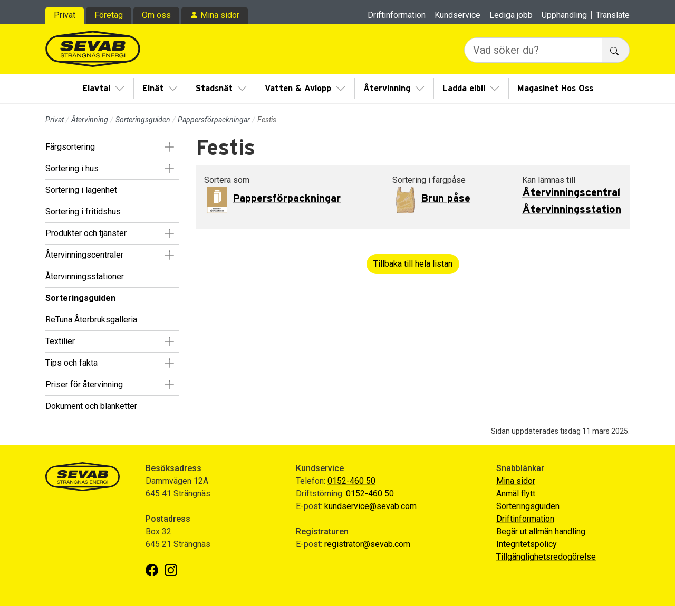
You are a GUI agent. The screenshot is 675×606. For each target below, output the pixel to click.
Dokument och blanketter (91, 406)
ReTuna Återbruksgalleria (91, 320)
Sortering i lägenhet (81, 190)
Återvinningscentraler (84, 255)
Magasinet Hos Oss (555, 88)
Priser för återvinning (84, 384)
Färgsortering (70, 147)
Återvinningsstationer (84, 276)
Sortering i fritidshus (83, 212)
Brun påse (445, 198)
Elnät (152, 88)
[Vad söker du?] (533, 50)
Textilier (60, 341)
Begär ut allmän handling (540, 531)
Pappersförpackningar (214, 119)
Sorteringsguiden (142, 119)
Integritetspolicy (526, 544)
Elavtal (96, 88)
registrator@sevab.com (367, 544)
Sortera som (226, 180)
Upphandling (564, 15)
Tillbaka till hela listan (412, 264)
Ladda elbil (463, 88)
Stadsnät (214, 88)
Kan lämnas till (548, 180)
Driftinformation (397, 15)
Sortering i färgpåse (429, 180)
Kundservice (457, 15)
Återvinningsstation (571, 209)
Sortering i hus (72, 168)
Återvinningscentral (571, 193)
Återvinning (386, 88)
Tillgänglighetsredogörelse (546, 557)
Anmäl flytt (515, 493)
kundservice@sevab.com (370, 506)
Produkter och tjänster (86, 233)
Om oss (156, 15)
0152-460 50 (351, 481)
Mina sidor (219, 15)
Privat (64, 15)
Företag (108, 15)
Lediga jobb (511, 15)
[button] (169, 147)
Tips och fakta (71, 363)
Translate (613, 15)
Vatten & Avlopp (298, 88)
